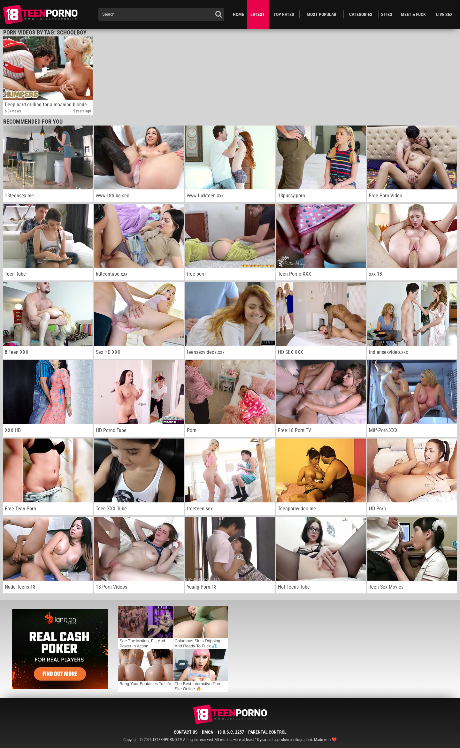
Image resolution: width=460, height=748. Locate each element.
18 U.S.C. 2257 (230, 732)
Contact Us (186, 732)
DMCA (207, 732)
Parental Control (267, 732)
